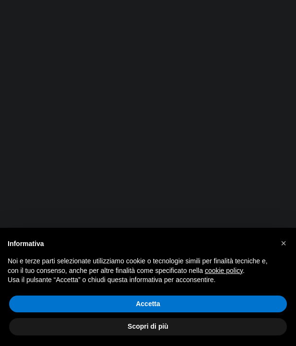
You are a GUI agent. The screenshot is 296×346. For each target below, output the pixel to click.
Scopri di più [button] (148, 326)
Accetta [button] (148, 304)
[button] (283, 243)
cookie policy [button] (224, 270)
